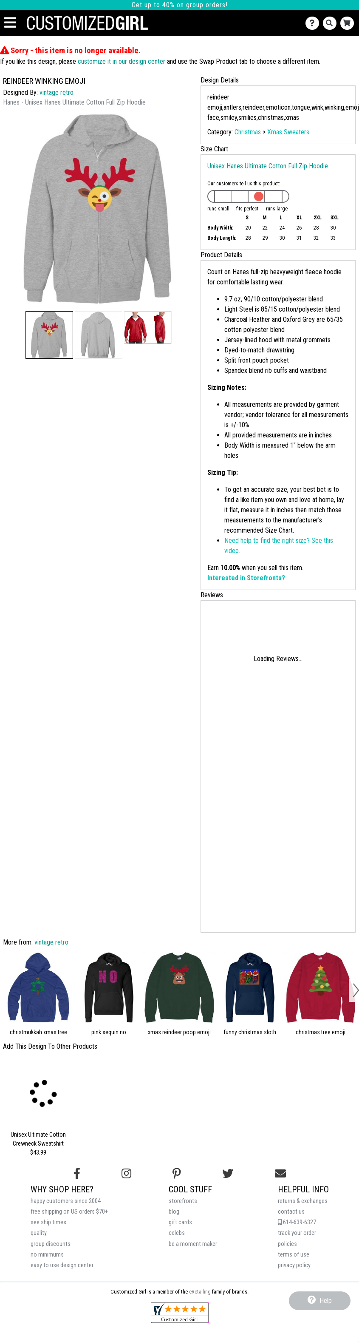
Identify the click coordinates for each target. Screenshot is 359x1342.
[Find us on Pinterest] (176, 1173)
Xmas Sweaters (288, 132)
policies (287, 1244)
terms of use (293, 1254)
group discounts (51, 1244)
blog (174, 1211)
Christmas (248, 132)
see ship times (48, 1222)
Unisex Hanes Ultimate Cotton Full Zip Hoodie (267, 166)
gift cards (180, 1222)
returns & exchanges (303, 1201)
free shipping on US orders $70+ (69, 1211)
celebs (177, 1233)
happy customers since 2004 (66, 1201)
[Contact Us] (314, 23)
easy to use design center (62, 1265)
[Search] (331, 23)
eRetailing (200, 1291)
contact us (291, 1211)
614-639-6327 (297, 1222)
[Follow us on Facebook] (76, 1173)
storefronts (183, 1201)
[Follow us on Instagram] (126, 1173)
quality (39, 1233)
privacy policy (294, 1265)
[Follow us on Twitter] (227, 1173)
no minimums (47, 1254)
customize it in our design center (121, 61)
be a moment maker (193, 1244)
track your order (297, 1233)
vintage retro (56, 92)
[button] (49, 335)
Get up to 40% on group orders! (180, 5)
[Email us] (280, 1173)
